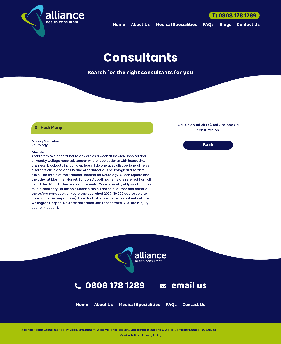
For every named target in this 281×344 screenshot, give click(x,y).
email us (183, 285)
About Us (140, 25)
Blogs (225, 25)
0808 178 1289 (110, 285)
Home (119, 25)
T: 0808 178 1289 (234, 15)
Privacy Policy (151, 335)
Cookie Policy (129, 335)
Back (208, 145)
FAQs (208, 25)
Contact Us (248, 25)
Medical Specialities (176, 25)
